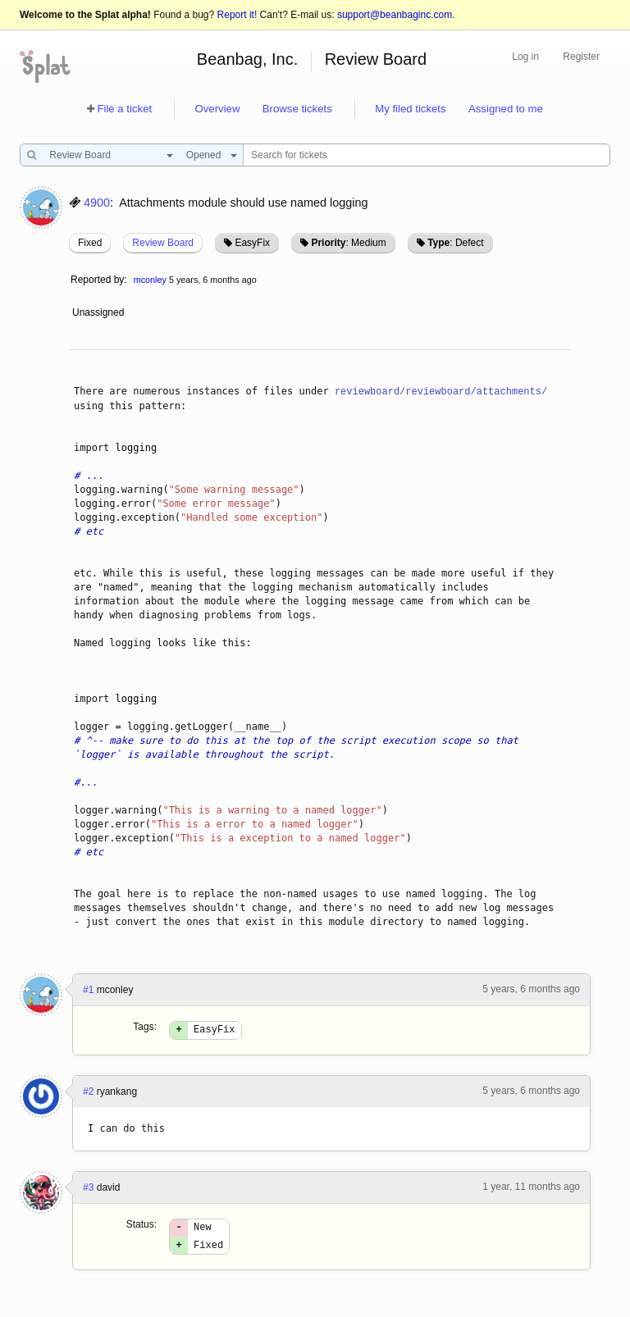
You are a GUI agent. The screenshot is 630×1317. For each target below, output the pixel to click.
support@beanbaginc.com (394, 15)
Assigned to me (505, 109)
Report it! (237, 15)
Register (581, 56)
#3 (88, 1190)
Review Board (376, 59)
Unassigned (99, 312)
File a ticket (124, 109)
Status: (141, 1227)
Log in (525, 56)
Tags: (145, 1026)
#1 (88, 990)
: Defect (455, 242)
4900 (97, 202)
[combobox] (107, 155)
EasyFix (252, 242)
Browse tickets (297, 109)
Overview (217, 109)
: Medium (348, 242)
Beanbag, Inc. (247, 59)
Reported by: (99, 279)
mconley (150, 280)
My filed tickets (410, 109)
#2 (88, 1094)
